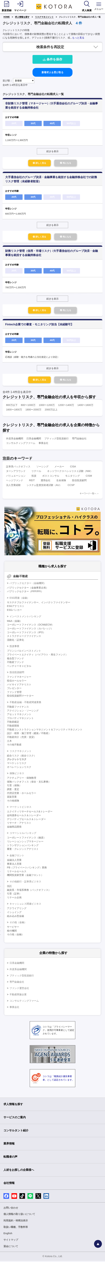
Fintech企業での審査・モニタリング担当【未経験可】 (39, 325)
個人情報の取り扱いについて (19, 1215)
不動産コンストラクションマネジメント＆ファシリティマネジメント (44, 730)
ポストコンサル (50, 476)
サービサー (13, 927)
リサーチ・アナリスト (19, 823)
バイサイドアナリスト (19, 685)
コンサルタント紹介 (16, 1131)
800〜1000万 (28, 406)
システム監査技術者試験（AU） (44, 486)
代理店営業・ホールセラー (21, 794)
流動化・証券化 (15, 640)
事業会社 (43, 444)
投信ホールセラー (16, 681)
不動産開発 (13, 726)
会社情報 (9, 1184)
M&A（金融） (14, 622)
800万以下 (12, 406)
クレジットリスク (16, 760)
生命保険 (61, 481)
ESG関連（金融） (19, 598)
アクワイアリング (16, 909)
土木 (9, 742)
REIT (32, 481)
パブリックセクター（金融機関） (28, 584)
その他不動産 (14, 745)
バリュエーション (16, 476)
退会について (10, 1247)
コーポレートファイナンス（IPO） (26, 633)
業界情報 (9, 1144)
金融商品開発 (14, 827)
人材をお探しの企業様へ (18, 1170)
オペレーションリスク (19, 768)
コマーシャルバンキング (23, 834)
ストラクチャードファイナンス (24, 637)
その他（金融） (18, 923)
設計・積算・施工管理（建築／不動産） (29, 734)
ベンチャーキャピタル (19, 667)
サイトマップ (10, 1240)
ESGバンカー (14, 611)
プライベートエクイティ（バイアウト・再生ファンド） (37, 655)
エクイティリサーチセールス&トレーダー (29, 812)
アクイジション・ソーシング (23, 711)
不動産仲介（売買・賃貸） (21, 738)
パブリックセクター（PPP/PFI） (25, 592)
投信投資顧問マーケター (20, 696)
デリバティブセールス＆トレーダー (26, 820)
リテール (36, 472)
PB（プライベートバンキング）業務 (27, 868)
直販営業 (12, 797)
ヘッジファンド (14, 481)
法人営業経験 (13, 486)
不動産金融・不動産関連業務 (25, 703)
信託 (9, 887)
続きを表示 (52, 151)
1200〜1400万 (66, 406)
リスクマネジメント (44, 17)
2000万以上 (51, 410)
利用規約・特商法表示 (15, 1221)
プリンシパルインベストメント (24, 651)
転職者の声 (10, 1157)
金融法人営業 (14, 861)
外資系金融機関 (14, 439)
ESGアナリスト (15, 607)
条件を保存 (52, 59)
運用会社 (45, 481)
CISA (73, 467)
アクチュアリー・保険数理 (21, 778)
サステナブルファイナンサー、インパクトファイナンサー (38, 603)
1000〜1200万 (47, 406)
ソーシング (42, 467)
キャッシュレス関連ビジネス (25, 904)
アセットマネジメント (19, 715)
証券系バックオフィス (18, 467)
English (7, 1234)
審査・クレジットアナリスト (23, 850)
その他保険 (13, 801)
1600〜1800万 (14, 410)
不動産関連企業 (18, 995)
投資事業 (14, 647)
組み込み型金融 (15, 917)
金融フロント (17, 856)
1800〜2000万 (33, 410)
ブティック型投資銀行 (56, 439)
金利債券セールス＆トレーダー (24, 816)
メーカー (59, 467)
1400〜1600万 (85, 406)
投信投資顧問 (79, 481)
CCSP (71, 486)
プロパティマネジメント (20, 719)
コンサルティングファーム (20, 444)
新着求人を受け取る (52, 72)
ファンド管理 (14, 693)
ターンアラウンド (16, 472)
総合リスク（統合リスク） (21, 756)
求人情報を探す (22, 17)
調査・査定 (13, 790)
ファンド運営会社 (19, 989)
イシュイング (14, 913)
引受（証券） (14, 894)
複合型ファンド (15, 659)
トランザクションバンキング (23, 846)
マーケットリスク (16, 764)
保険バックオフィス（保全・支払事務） (29, 782)
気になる (68, 163)
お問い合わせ (10, 1208)
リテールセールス (16, 872)
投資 (33, 476)
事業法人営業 (14, 864)
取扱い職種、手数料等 (15, 1228)
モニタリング (72, 476)
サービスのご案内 (14, 1118)
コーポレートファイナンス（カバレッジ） (30, 629)
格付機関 (12, 931)
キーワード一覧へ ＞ (89, 494)
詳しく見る (37, 163)
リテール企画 (14, 898)
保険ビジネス (17, 774)
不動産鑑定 (13, 722)
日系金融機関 (33, 439)
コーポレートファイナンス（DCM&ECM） (30, 625)
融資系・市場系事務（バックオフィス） (29, 891)
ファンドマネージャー (19, 677)
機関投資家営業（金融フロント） (25, 876)
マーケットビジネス (20, 808)
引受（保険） (14, 786)
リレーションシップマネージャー (25, 842)
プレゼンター (14, 689)
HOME (6, 17)
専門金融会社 (79, 439)
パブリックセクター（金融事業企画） (27, 588)
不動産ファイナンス (18, 707)
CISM (89, 476)
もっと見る (78, 37)
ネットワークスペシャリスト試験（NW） (70, 472)
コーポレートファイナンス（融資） (26, 838)
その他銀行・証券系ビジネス (25, 882)
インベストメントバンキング (25, 617)
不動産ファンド (15, 663)
